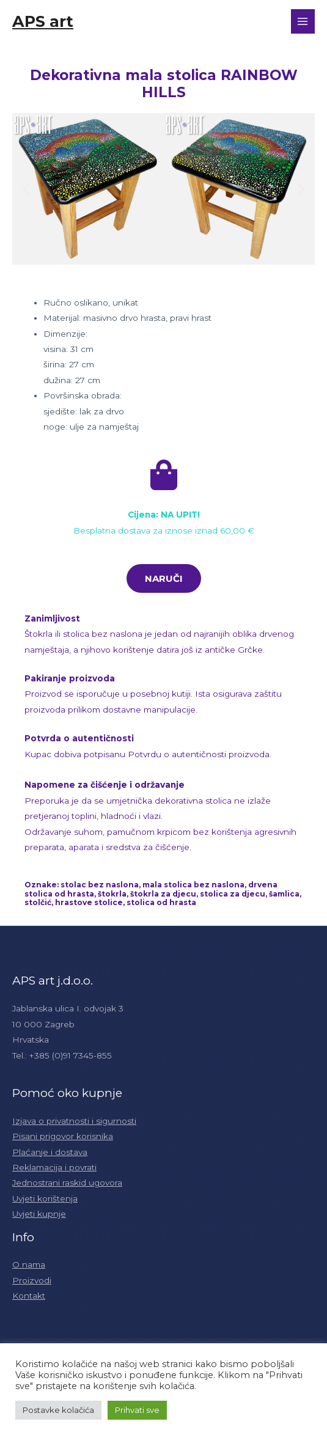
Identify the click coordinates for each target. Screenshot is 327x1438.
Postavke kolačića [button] (58, 1410)
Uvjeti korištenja (45, 1198)
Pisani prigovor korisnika (62, 1136)
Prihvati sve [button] (137, 1410)
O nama (28, 1264)
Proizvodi (31, 1280)
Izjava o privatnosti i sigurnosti (74, 1121)
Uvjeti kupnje (39, 1214)
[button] (26, 188)
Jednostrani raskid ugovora (67, 1182)
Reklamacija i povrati (54, 1167)
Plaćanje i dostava (49, 1152)
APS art (42, 21)
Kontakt (28, 1295)
